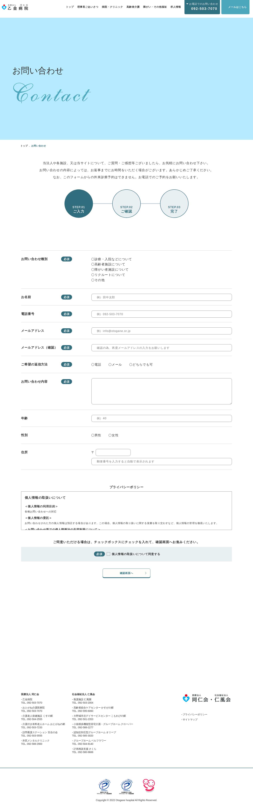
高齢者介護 (133, 6)
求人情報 (175, 6)
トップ (70, 6)
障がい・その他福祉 (155, 6)
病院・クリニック (112, 6)
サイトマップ (190, 722)
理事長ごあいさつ (87, 6)
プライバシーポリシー (195, 717)
